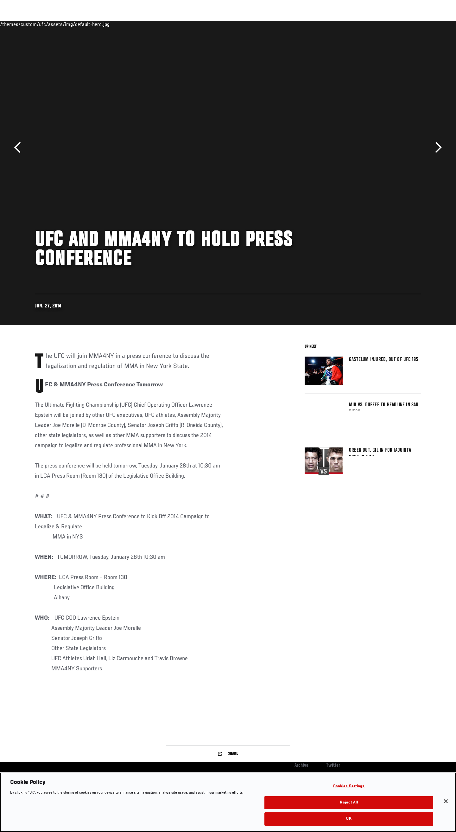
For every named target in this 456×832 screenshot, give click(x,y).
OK (348, 819)
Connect (323, 24)
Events (28, 24)
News (107, 24)
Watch (348, 24)
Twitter (333, 765)
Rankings (55, 24)
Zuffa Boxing (379, 24)
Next (436, 147)
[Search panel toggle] (424, 24)
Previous (19, 147)
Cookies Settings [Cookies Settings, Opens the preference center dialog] (349, 786)
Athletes (83, 24)
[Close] (446, 801)
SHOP (407, 24)
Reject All (349, 803)
